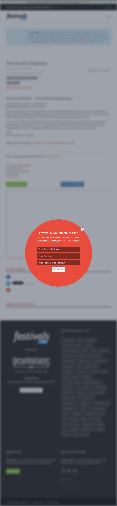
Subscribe (59, 269)
